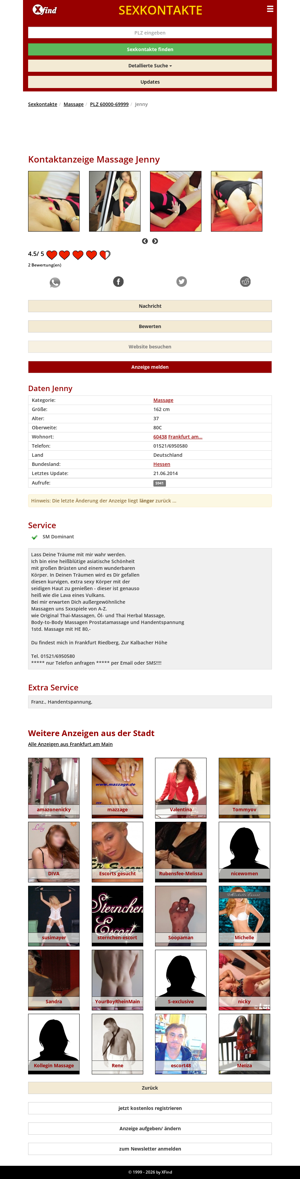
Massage (74, 104)
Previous (145, 241)
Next (155, 241)
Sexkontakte (42, 104)
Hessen (161, 464)
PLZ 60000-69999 (109, 104)
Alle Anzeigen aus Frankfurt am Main (70, 744)
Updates (150, 82)
